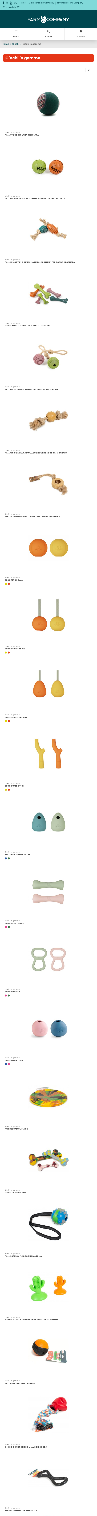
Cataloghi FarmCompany (41, 2)
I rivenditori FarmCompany (70, 2)
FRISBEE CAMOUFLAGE (16, 1128)
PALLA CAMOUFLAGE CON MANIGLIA (23, 1256)
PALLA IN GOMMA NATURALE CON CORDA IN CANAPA (31, 389)
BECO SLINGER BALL (15, 648)
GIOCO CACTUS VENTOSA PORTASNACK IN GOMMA (31, 1319)
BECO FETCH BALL (14, 580)
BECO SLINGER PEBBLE (16, 717)
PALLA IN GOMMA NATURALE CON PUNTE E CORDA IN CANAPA (36, 452)
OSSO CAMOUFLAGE (15, 1192)
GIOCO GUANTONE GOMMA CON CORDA (26, 1447)
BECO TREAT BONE (14, 923)
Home (23, 2)
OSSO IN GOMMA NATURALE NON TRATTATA (28, 325)
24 (90, 69)
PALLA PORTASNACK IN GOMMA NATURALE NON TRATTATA (35, 198)
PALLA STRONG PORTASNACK (20, 1383)
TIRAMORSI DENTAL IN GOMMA (21, 1510)
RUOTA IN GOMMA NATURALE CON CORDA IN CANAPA (32, 516)
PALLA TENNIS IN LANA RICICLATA (22, 134)
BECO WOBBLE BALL (15, 1060)
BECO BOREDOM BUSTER (17, 854)
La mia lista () (11, 7)
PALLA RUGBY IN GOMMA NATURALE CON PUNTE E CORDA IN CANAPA (40, 262)
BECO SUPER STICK (14, 785)
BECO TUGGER (12, 991)
